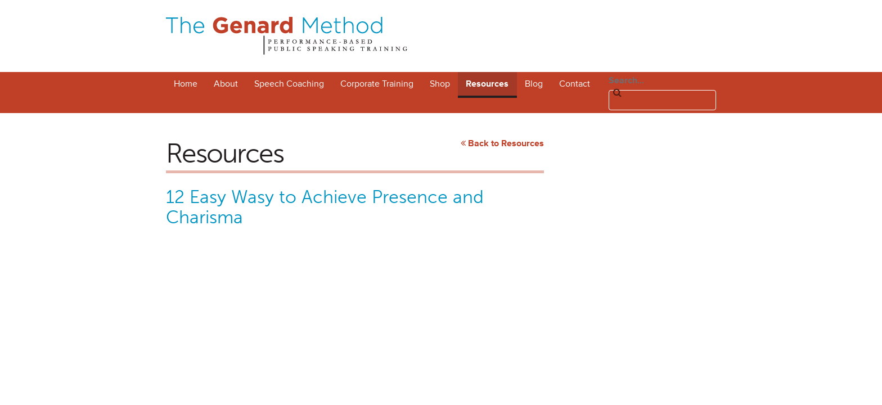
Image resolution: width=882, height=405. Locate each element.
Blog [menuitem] (534, 83)
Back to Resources (506, 143)
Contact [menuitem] (574, 83)
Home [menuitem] (185, 83)
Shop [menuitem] (440, 83)
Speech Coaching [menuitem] (289, 83)
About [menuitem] (226, 83)
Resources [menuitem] (487, 83)
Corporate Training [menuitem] (376, 83)
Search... (626, 80)
